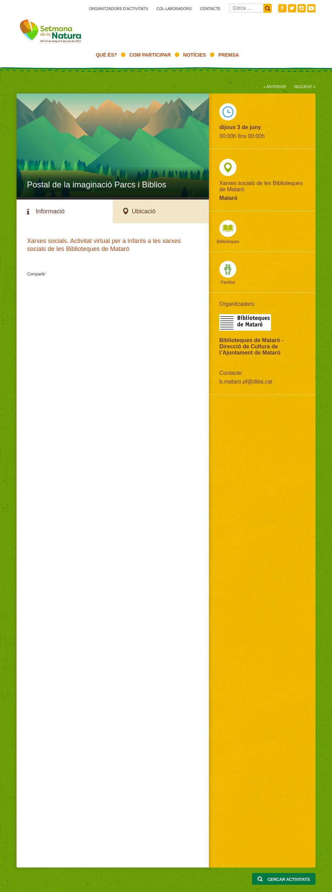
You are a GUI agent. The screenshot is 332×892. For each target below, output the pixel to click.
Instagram (302, 8)
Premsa (228, 55)
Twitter (292, 8)
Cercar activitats (284, 879)
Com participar (150, 55)
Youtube (311, 8)
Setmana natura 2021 (51, 29)
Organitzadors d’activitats (118, 9)
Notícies (194, 55)
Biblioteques (228, 241)
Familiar (228, 282)
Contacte (210, 9)
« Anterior (274, 87)
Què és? (106, 55)
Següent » (304, 87)
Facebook (282, 8)
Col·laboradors (174, 9)
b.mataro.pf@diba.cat (245, 382)
